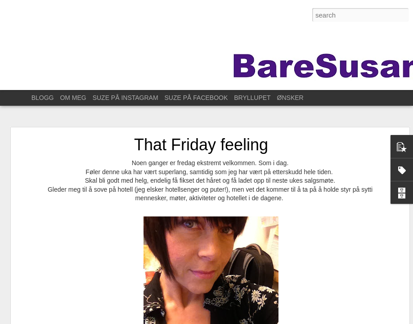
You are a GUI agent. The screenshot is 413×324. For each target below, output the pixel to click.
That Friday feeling (201, 126)
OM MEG (73, 97)
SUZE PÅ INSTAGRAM (125, 97)
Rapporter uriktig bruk (331, 319)
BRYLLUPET (252, 97)
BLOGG (42, 97)
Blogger (296, 319)
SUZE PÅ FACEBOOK (196, 97)
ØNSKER (290, 97)
